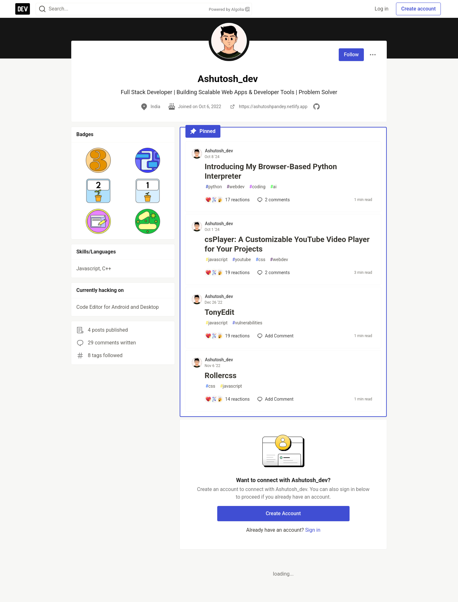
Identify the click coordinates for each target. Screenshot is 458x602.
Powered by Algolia (229, 9)
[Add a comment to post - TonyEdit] (227, 336)
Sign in (312, 530)
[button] (98, 160)
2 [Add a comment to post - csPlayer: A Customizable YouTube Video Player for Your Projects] (273, 272)
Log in (381, 9)
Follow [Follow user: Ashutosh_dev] (351, 55)
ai (273, 186)
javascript (216, 259)
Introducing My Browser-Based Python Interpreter (271, 171)
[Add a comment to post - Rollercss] (227, 399)
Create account (418, 9)
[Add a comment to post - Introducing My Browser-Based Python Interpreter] (227, 199)
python (213, 186)
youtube (241, 259)
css (260, 259)
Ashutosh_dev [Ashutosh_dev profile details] (219, 150)
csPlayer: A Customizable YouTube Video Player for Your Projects (287, 244)
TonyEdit (219, 312)
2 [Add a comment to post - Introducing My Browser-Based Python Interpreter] (273, 200)
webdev (235, 186)
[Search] (42, 9)
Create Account (283, 513)
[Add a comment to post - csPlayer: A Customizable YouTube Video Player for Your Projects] (227, 272)
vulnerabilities (247, 323)
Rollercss (220, 375)
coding (257, 186)
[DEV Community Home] (23, 9)
